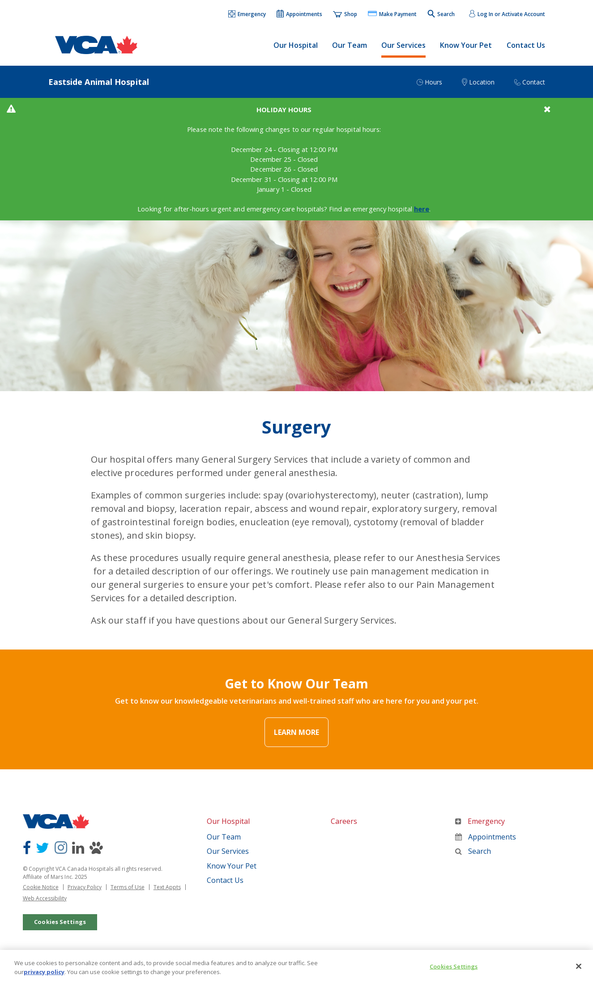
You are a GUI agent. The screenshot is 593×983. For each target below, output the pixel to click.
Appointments (485, 842)
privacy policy (44, 977)
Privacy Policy (85, 892)
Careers (344, 827)
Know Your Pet (466, 45)
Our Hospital (295, 45)
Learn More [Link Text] (296, 738)
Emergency (480, 827)
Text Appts (167, 892)
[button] (247, 15)
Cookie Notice (41, 892)
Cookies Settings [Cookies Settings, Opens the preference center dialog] (454, 972)
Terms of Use (128, 892)
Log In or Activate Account (511, 14)
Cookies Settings (60, 927)
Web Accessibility (45, 903)
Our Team (349, 45)
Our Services (403, 45)
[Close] (579, 972)
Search (473, 856)
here (439, 217)
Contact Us (526, 45)
